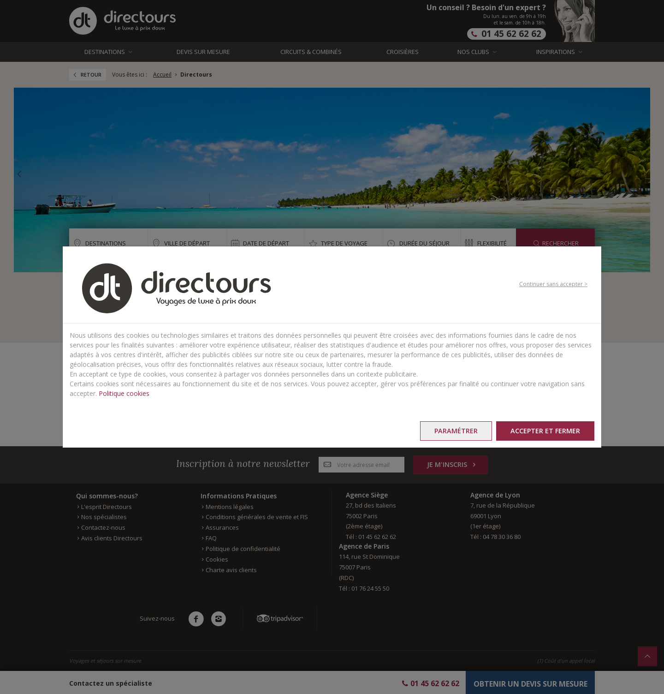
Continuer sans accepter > (553, 284)
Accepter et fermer (545, 430)
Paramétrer (456, 430)
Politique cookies (124, 393)
